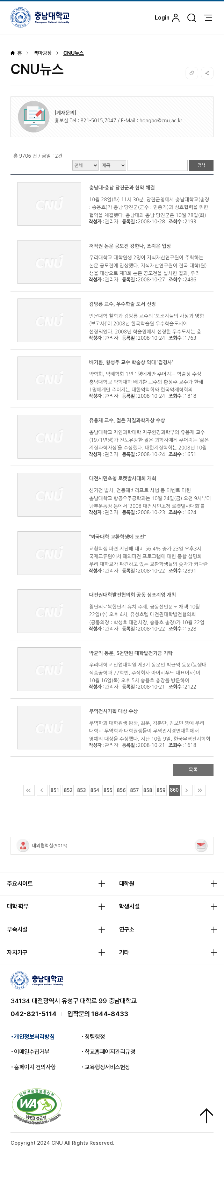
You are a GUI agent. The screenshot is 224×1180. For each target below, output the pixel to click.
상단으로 (207, 1116)
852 (68, 790)
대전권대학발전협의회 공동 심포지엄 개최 (132, 594)
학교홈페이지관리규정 (110, 1052)
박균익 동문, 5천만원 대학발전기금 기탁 (131, 653)
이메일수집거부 (32, 1052)
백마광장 (43, 53)
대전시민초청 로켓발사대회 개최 (122, 478)
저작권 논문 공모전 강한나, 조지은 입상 (130, 246)
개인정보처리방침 (34, 1037)
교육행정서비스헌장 (107, 1067)
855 (107, 790)
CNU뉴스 (73, 53)
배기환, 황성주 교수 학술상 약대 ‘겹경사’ (131, 362)
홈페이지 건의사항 (35, 1067)
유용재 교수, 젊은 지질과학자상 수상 (127, 420)
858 (147, 790)
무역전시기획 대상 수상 (113, 711)
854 (94, 790)
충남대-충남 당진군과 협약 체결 (122, 187)
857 (134, 790)
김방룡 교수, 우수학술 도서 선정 (122, 304)
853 (81, 790)
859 (161, 790)
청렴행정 (95, 1037)
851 (55, 790)
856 (121, 790)
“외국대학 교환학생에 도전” (117, 536)
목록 (193, 769)
